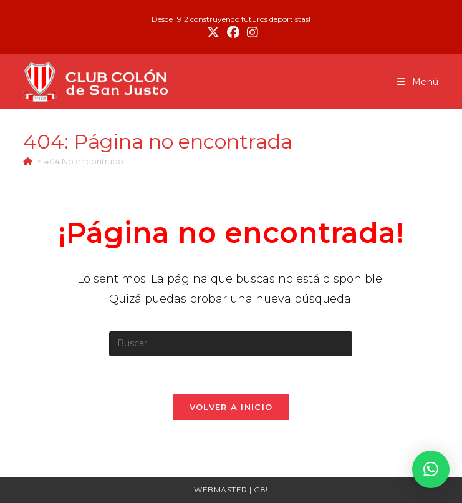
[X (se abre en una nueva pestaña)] (213, 32)
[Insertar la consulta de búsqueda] (230, 343)
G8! (261, 489)
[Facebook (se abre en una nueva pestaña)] (233, 32)
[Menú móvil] (418, 81)
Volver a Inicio (231, 407)
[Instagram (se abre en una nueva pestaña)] (250, 32)
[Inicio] (27, 161)
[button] (431, 469)
